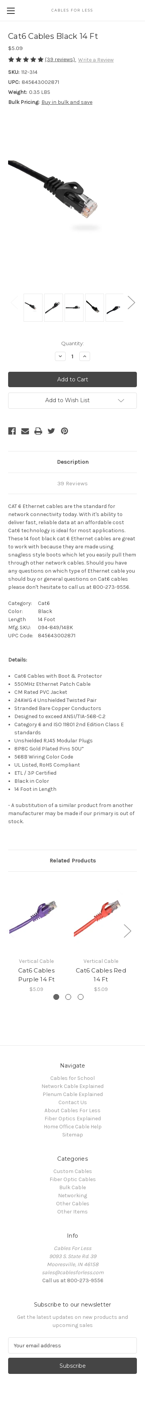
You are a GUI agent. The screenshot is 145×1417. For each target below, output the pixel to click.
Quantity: (72, 343)
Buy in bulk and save (66, 102)
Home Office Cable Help (73, 1126)
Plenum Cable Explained (73, 1094)
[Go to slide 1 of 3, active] (56, 997)
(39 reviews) (60, 59)
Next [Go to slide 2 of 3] (127, 930)
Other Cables (72, 1203)
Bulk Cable (72, 1187)
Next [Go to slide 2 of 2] (131, 302)
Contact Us (72, 1102)
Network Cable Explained (72, 1086)
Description (73, 461)
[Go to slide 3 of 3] (81, 997)
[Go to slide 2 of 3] (68, 997)
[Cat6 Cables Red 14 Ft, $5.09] (101, 916)
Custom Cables (72, 1171)
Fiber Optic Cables (72, 1179)
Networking (72, 1195)
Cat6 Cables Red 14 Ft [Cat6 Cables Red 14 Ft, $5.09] (101, 975)
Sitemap (72, 1134)
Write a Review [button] (96, 60)
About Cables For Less (72, 1110)
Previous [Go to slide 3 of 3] (10, 930)
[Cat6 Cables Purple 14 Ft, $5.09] (36, 916)
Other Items (72, 1211)
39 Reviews (72, 483)
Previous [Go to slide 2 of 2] (14, 302)
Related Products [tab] (72, 860)
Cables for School (72, 1078)
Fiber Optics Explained (72, 1118)
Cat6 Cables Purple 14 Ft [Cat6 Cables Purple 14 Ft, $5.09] (36, 975)
